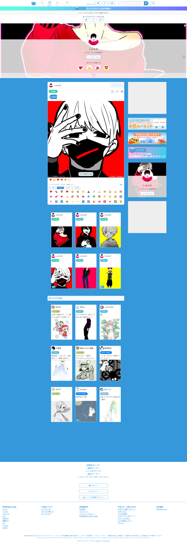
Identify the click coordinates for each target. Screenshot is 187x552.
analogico (98, 541)
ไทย (4, 523)
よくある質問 (122, 514)
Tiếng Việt (6, 514)
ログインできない (124, 518)
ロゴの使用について (125, 521)
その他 (76, 188)
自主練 (53, 91)
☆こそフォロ (93, 57)
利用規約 (82, 509)
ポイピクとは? (46, 509)
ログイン (94, 485)
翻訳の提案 (12, 507)
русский (5, 525)
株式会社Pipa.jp (162, 509)
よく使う (52, 188)
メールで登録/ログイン (93, 497)
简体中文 (6, 518)
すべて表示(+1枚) (86, 174)
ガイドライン (84, 511)
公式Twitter (122, 511)
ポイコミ (121, 523)
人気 (60, 188)
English (5, 509)
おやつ (68, 188)
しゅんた (93, 49)
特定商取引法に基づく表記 (88, 516)
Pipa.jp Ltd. (106, 541)
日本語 (5, 528)
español (5, 511)
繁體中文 (6, 521)
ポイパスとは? (46, 514)
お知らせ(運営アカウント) (127, 509)
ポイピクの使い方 (47, 511)
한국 (4, 516)
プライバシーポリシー (87, 514)
